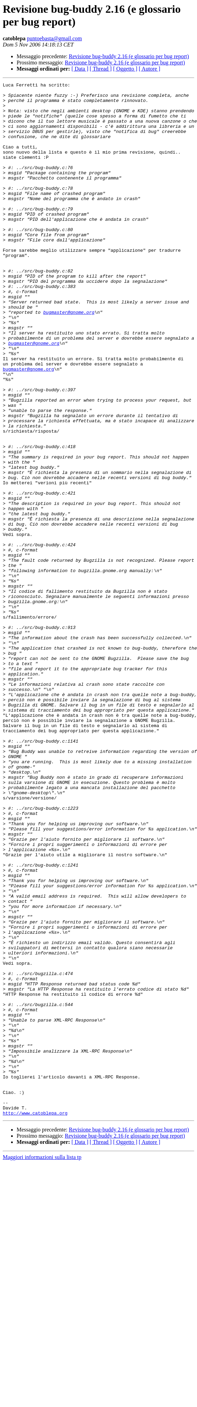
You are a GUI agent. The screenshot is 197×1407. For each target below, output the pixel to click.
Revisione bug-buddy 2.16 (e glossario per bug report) (129, 56)
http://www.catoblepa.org (35, 1319)
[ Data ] (80, 69)
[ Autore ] (149, 69)
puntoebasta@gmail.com (54, 38)
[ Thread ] (101, 69)
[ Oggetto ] (125, 69)
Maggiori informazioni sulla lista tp (42, 1364)
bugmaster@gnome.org (68, 358)
